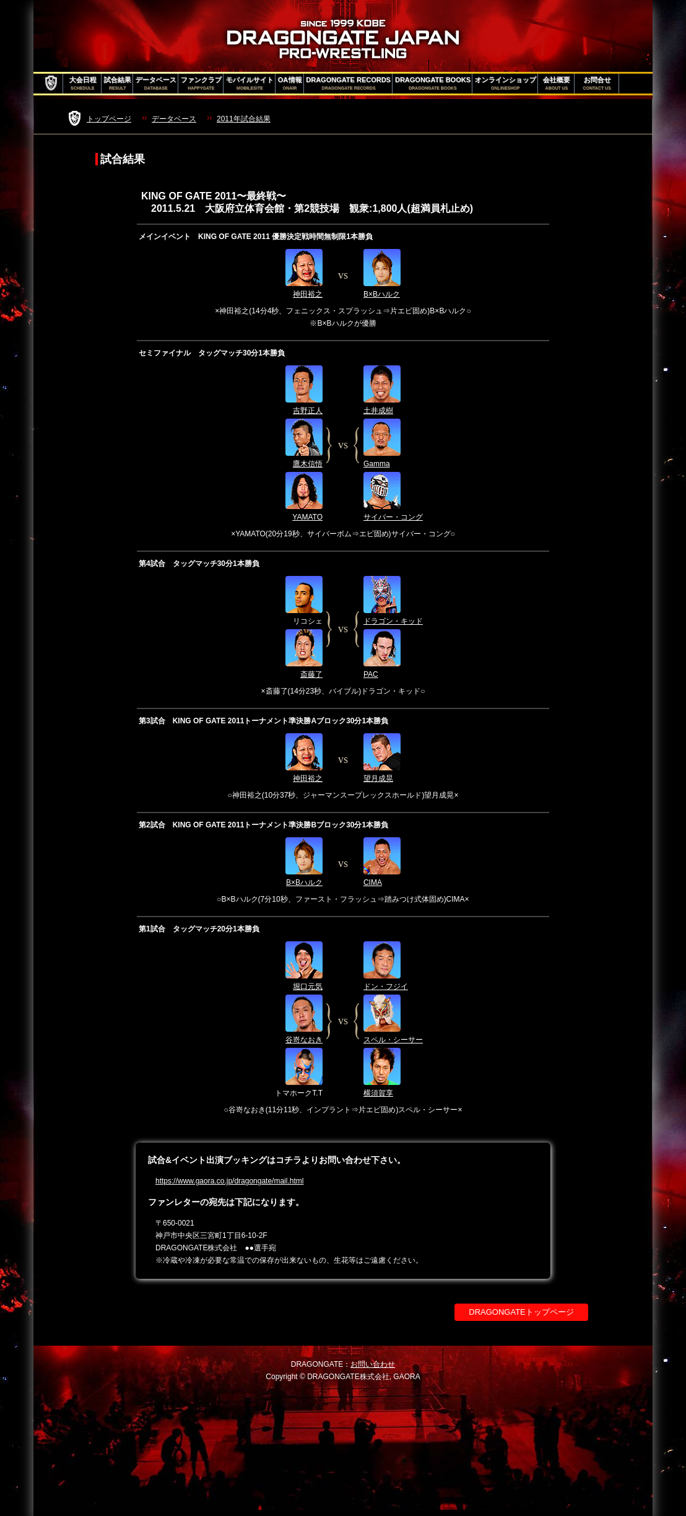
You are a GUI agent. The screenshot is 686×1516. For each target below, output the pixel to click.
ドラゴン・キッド (393, 621)
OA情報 (290, 83)
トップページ (109, 119)
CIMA (372, 882)
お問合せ (597, 83)
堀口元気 (308, 986)
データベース (156, 83)
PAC (370, 674)
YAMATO (307, 517)
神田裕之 (308, 294)
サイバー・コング (393, 517)
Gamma (376, 464)
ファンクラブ (201, 83)
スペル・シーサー (393, 1039)
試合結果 (117, 83)
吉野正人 (308, 410)
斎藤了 (311, 674)
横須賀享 (378, 1093)
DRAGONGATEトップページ (521, 1312)
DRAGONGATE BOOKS (433, 83)
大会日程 (83, 83)
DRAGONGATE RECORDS (348, 83)
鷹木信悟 (308, 464)
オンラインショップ (505, 83)
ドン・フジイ (385, 986)
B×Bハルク (381, 294)
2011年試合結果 (244, 119)
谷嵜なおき (304, 1039)
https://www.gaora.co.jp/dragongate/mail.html (229, 1181)
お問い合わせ (372, 1364)
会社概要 (556, 83)
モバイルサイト (250, 83)
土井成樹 (378, 410)
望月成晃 (378, 778)
